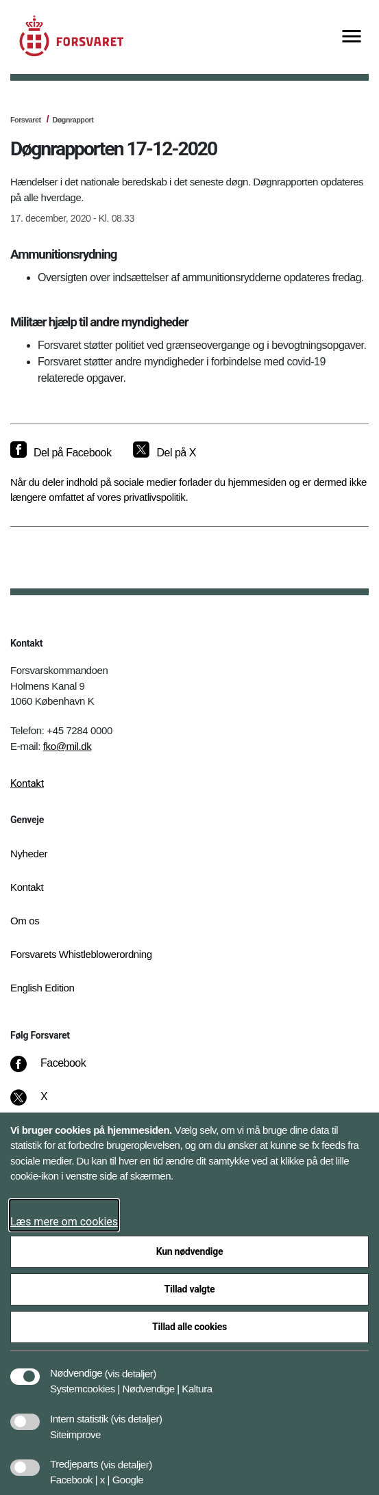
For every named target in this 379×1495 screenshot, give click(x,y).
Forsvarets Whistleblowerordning (81, 954)
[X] (44, 1104)
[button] (130, 1366)
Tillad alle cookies (189, 1326)
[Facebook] (57, 1070)
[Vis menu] (351, 37)
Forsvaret (25, 120)
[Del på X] (164, 453)
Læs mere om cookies (64, 1221)
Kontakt (27, 783)
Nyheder (28, 853)
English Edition (42, 987)
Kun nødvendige (189, 1251)
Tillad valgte (189, 1289)
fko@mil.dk (67, 746)
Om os (24, 920)
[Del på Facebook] (60, 453)
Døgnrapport (72, 120)
